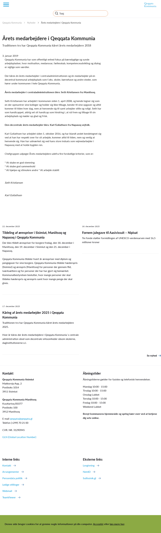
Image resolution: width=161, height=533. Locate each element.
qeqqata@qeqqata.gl (21, 418)
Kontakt (6, 465)
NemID (87, 471)
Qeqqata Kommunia (12, 22)
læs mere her (117, 523)
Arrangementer (10, 471)
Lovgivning (88, 465)
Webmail (7, 490)
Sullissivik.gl (89, 478)
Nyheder (31, 22)
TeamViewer (9, 497)
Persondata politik (12, 478)
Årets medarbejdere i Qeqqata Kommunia (61, 22)
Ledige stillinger (10, 484)
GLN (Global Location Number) (19, 436)
